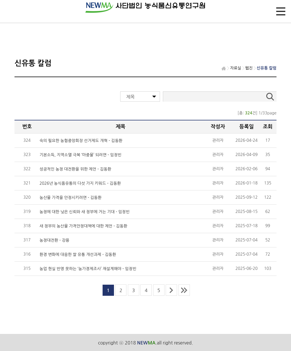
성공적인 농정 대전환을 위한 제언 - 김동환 (75, 169)
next (171, 290)
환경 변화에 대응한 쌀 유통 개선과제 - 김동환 (78, 254)
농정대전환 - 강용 (54, 240)
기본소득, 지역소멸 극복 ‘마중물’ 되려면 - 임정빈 (80, 155)
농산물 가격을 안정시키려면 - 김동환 (70, 198)
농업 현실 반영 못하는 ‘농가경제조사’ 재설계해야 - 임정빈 (88, 269)
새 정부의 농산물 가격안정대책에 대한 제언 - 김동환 (83, 226)
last (184, 290)
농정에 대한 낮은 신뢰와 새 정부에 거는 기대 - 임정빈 (85, 212)
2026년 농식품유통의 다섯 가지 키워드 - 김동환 (80, 183)
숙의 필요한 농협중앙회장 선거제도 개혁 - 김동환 (81, 141)
